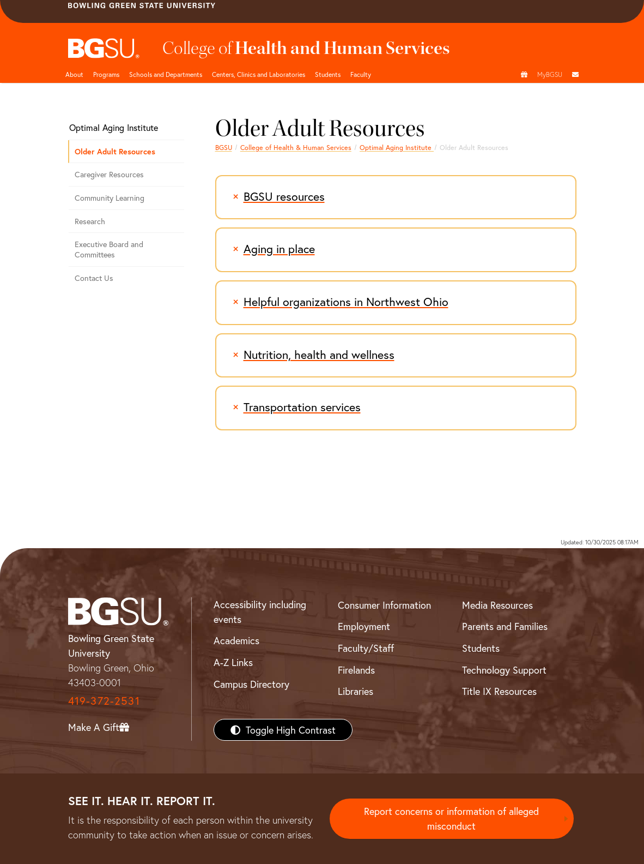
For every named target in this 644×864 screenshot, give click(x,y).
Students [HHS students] (328, 74)
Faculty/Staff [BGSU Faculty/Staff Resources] (366, 648)
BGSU (223, 147)
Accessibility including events (260, 612)
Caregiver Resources (109, 174)
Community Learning (109, 198)
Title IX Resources (499, 691)
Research (90, 221)
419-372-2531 (104, 700)
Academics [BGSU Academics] (236, 640)
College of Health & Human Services (295, 147)
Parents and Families (505, 626)
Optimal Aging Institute (397, 147)
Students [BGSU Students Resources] (481, 648)
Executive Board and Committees (109, 249)
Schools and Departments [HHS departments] (165, 74)
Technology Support (504, 669)
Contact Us (94, 278)
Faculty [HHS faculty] (360, 74)
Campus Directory (251, 684)
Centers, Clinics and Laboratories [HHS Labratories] (258, 74)
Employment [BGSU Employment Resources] (364, 626)
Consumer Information (384, 604)
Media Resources (497, 604)
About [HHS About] (74, 74)
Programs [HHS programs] (106, 74)
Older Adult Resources (115, 151)
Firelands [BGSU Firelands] (356, 669)
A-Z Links (233, 662)
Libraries (355, 691)
